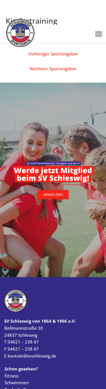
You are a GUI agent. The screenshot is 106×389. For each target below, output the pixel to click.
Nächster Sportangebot (53, 68)
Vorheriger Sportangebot (53, 53)
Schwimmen (17, 382)
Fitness (12, 376)
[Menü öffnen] (98, 32)
